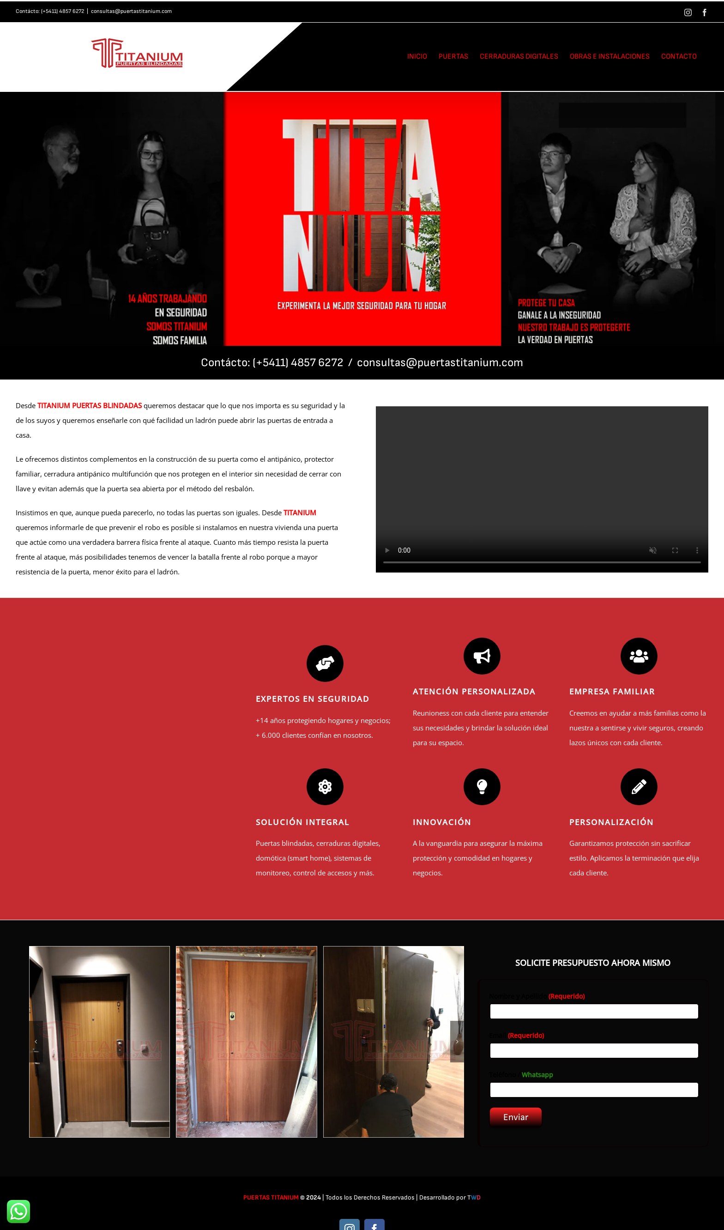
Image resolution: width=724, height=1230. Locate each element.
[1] (99, 1042)
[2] (246, 1042)
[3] (394, 1042)
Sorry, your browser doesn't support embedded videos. (542, 489)
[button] (36, 1041)
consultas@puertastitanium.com (131, 11)
